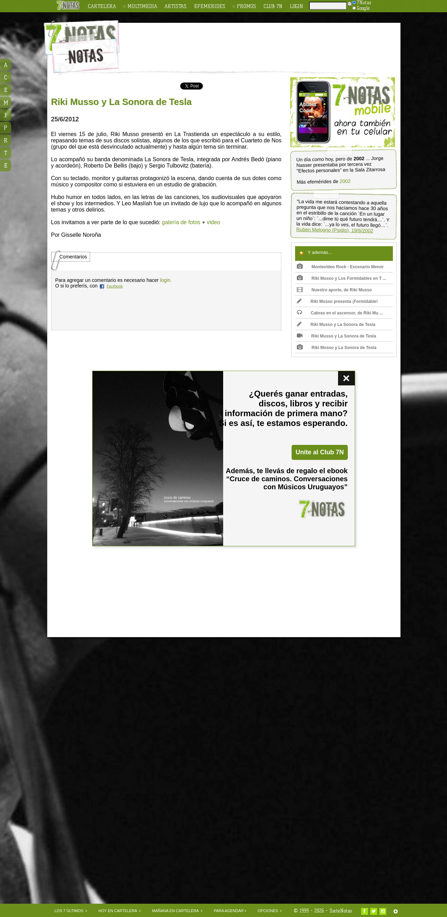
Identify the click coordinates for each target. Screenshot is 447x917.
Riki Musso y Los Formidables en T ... (341, 278)
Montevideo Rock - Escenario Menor (340, 266)
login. (165, 280)
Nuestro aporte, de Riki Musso (334, 289)
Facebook (115, 286)
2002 (344, 181)
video (213, 222)
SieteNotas (341, 911)
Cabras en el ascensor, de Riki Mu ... (340, 313)
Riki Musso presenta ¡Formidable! (337, 301)
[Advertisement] (269, 42)
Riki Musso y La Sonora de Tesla (336, 324)
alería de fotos (182, 222)
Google (361, 8)
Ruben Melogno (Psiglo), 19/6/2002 (334, 230)
